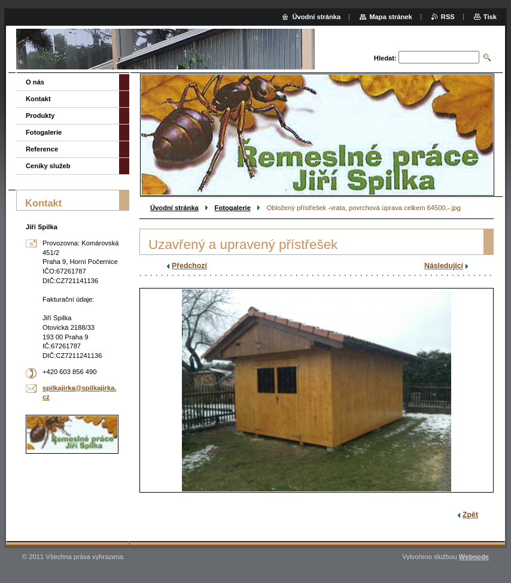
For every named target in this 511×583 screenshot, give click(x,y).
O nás (35, 82)
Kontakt (38, 98)
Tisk (490, 16)
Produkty (40, 115)
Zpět (470, 515)
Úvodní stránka (174, 207)
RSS (448, 16)
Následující (443, 266)
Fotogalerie (233, 207)
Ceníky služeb (48, 165)
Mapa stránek (390, 16)
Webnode (474, 556)
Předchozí (189, 266)
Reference (42, 149)
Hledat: (385, 58)
